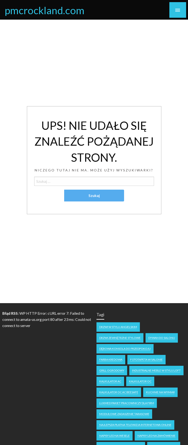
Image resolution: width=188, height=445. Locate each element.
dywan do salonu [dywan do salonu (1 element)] (161, 338)
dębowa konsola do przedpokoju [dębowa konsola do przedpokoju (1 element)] (125, 348)
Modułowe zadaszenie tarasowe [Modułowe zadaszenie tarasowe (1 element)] (124, 414)
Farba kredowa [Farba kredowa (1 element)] (110, 359)
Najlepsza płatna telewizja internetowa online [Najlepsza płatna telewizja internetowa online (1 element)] (135, 425)
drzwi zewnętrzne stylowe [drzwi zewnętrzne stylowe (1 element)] (120, 338)
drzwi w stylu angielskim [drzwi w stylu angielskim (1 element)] (118, 327)
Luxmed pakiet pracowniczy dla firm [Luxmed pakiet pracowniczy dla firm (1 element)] (126, 403)
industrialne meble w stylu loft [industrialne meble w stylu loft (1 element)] (156, 370)
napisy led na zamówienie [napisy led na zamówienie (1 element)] (156, 435)
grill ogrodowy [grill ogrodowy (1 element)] (111, 370)
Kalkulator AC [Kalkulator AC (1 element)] (110, 381)
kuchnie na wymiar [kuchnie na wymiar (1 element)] (160, 392)
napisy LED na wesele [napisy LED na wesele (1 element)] (114, 435)
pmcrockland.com (44, 10)
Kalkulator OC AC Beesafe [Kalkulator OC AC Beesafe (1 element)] (118, 392)
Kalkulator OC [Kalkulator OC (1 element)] (140, 381)
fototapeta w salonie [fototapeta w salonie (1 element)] (146, 359)
